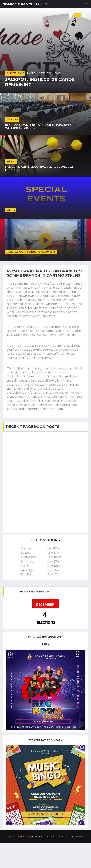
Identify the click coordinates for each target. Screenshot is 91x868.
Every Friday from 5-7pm (43, 73)
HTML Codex (75, 836)
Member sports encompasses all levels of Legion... (39, 168)
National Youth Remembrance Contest (30, 252)
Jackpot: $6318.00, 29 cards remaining (40, 82)
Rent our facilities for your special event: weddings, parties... (40, 126)
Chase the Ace (15, 73)
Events (10, 210)
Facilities (12, 119)
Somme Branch (25, 4)
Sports (10, 161)
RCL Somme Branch (23, 836)
